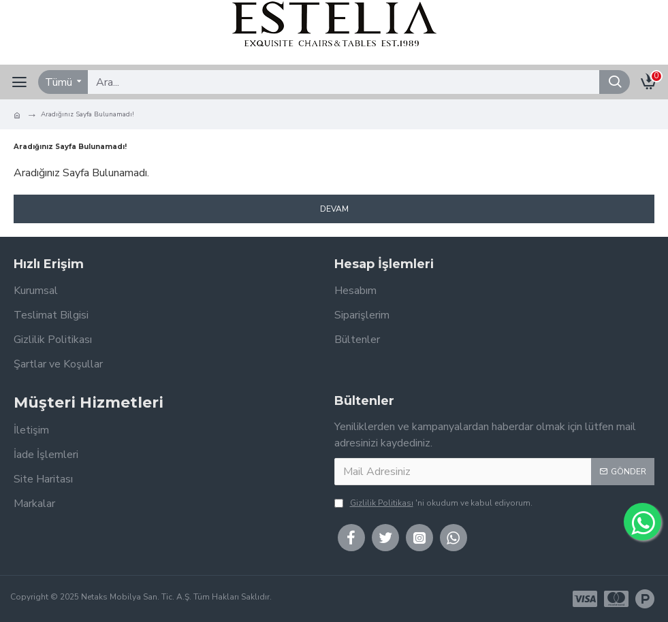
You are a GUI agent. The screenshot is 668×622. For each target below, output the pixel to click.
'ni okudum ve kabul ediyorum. (433, 503)
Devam (334, 208)
